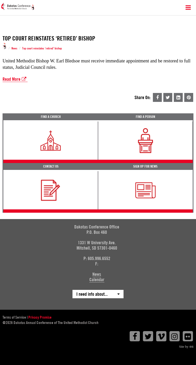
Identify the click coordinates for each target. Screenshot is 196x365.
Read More (15, 79)
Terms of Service (14, 317)
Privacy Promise (40, 317)
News (14, 48)
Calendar (96, 279)
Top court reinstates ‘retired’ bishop (42, 48)
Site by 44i (186, 346)
